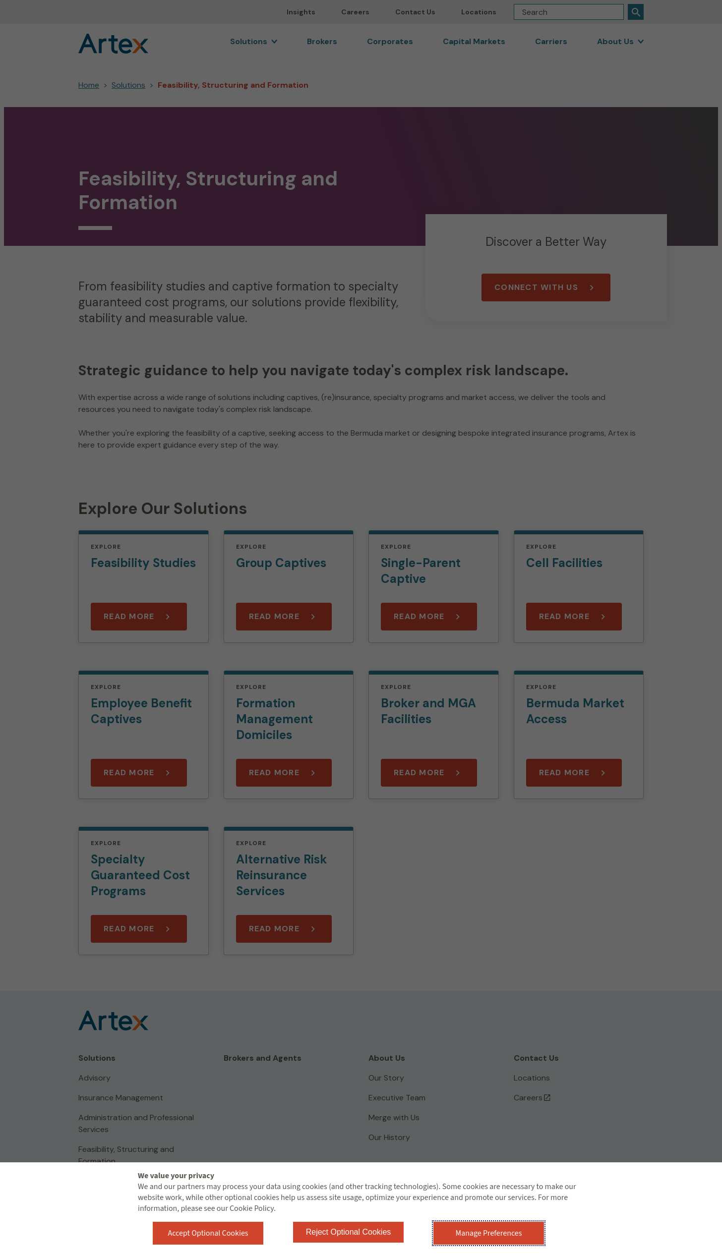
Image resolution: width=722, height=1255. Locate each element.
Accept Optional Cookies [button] (208, 1233)
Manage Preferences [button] (489, 1233)
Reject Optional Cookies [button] (348, 1232)
